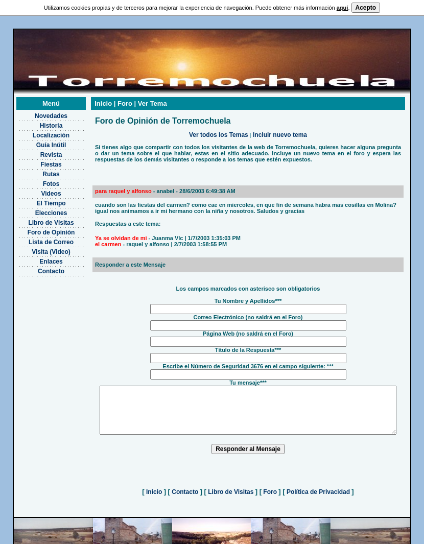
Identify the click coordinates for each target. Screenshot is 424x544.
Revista (38, 150)
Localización (37, 130)
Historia (38, 121)
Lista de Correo (37, 237)
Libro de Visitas (38, 218)
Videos (38, 189)
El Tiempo (38, 198)
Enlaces (38, 257)
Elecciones (38, 208)
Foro (270, 496)
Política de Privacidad (318, 496)
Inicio (154, 496)
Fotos (38, 179)
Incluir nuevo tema (280, 130)
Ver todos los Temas (218, 130)
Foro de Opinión (38, 227)
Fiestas (38, 159)
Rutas (38, 169)
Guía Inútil (38, 140)
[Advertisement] (38, 322)
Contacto (38, 266)
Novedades (37, 111)
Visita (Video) (38, 247)
